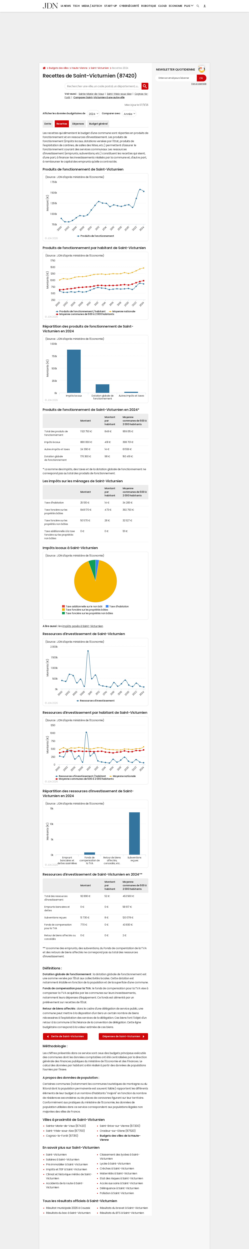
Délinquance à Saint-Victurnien (119, 1188)
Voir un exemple (198, 84)
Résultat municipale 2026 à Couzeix (68, 1208)
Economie (175, 6)
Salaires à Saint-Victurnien (62, 1159)
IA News (66, 6)
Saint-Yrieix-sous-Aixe (119, 94)
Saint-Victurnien (100, 68)
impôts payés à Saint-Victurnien (82, 626)
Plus (188, 5)
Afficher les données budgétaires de (64, 113)
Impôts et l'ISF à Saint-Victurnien (66, 1169)
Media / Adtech (92, 6)
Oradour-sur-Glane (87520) (118, 1130)
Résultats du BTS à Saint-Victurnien (122, 1212)
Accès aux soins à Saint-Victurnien (121, 1183)
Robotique (148, 6)
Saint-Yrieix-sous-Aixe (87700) (65, 1130)
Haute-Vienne (79, 68)
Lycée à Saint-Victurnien (115, 1163)
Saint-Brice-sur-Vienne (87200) (120, 1125)
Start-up (110, 6)
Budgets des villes (58, 68)
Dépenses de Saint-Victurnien (123, 1036)
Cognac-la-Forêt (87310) (62, 1135)
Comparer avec (110, 113)
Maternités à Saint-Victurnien (118, 1173)
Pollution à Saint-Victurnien (117, 1193)
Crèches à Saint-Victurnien (117, 1168)
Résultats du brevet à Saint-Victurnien (124, 1208)
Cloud (162, 6)
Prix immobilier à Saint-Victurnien (67, 1164)
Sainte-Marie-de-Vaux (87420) (66, 1125)
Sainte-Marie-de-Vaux (91, 94)
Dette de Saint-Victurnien (65, 1036)
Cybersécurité (129, 6)
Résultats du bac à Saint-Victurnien (68, 1212)
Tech (76, 6)
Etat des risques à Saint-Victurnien (121, 1178)
